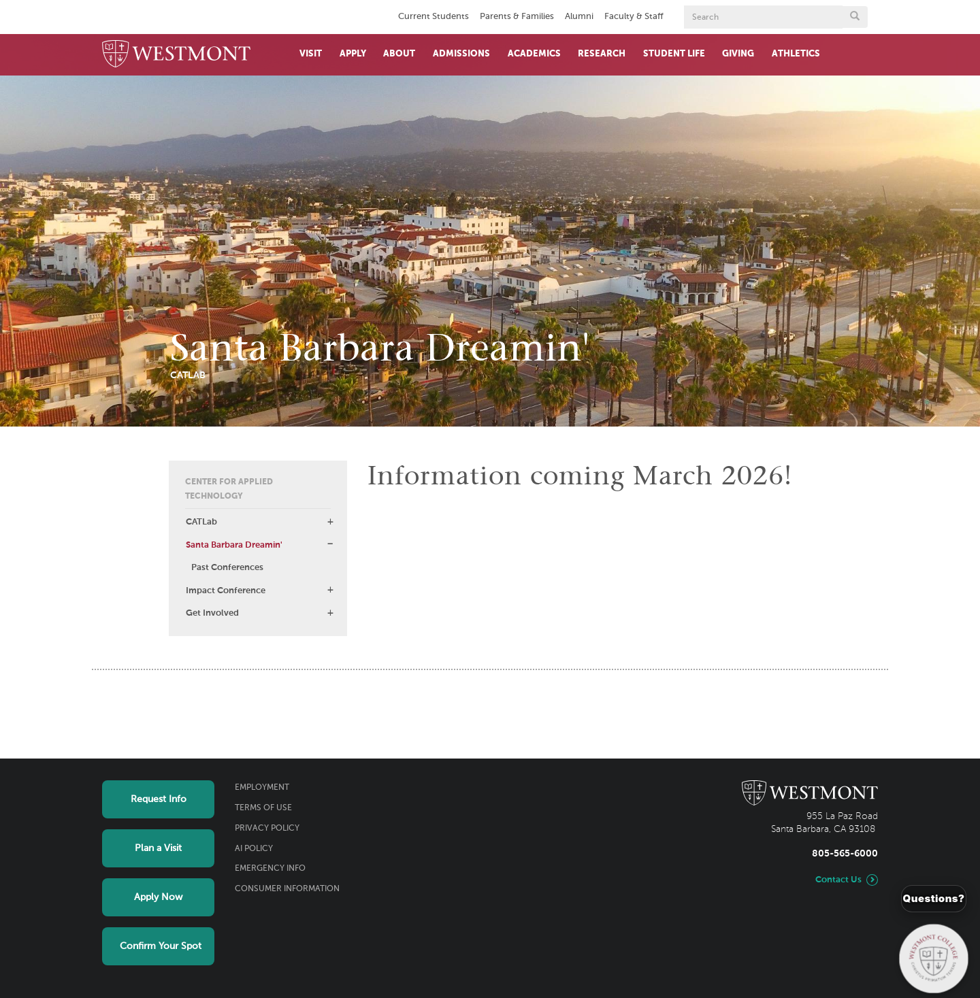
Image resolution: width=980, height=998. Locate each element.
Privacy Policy (267, 829)
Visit (310, 54)
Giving (738, 54)
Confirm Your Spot (160, 946)
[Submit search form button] (855, 17)
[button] (330, 522)
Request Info (158, 799)
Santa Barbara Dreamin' (234, 545)
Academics (534, 54)
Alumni (579, 16)
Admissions (461, 54)
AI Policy (254, 849)
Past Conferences (227, 567)
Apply (353, 54)
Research (601, 54)
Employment (262, 788)
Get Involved (212, 613)
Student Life (674, 54)
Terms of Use (263, 808)
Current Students (433, 16)
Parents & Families (517, 16)
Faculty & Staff (634, 16)
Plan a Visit (158, 848)
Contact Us (838, 880)
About (399, 54)
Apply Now (158, 897)
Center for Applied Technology (229, 489)
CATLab (201, 522)
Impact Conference (225, 590)
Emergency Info (270, 869)
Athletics (796, 54)
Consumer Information (287, 889)
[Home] (176, 55)
